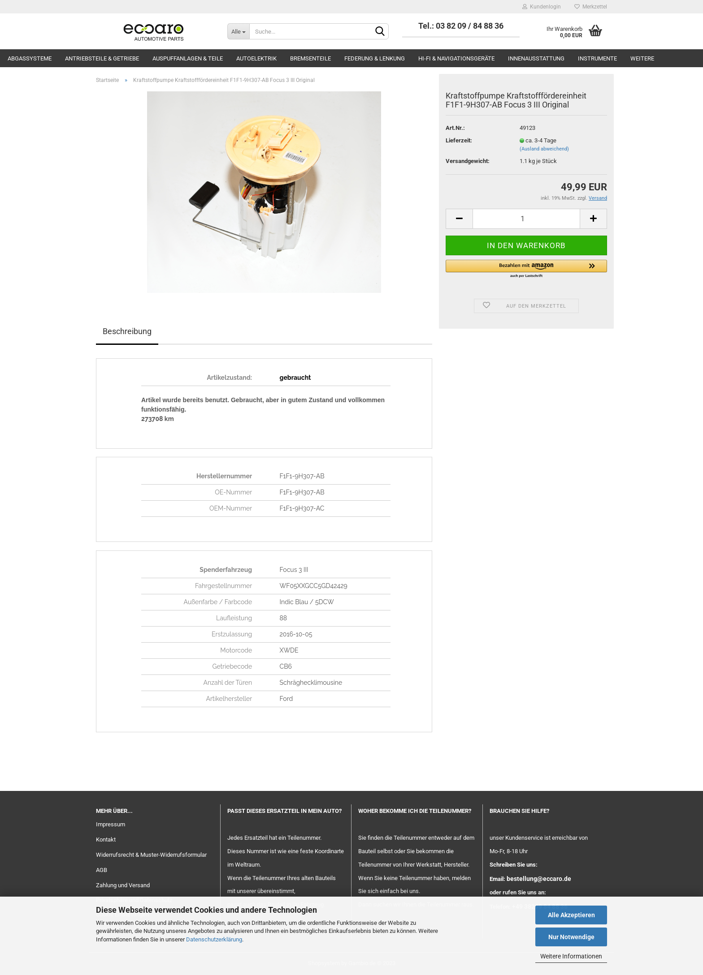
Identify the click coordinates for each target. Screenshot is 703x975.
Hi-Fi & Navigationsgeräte (456, 58)
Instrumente (597, 58)
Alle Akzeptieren (571, 915)
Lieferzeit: (459, 140)
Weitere (642, 58)
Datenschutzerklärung (214, 939)
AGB (101, 870)
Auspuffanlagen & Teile (187, 58)
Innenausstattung (536, 58)
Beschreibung (127, 331)
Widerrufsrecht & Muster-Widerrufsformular (151, 854)
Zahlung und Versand (123, 885)
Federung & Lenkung (374, 58)
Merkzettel (590, 7)
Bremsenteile (310, 58)
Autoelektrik (256, 58)
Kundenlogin (541, 7)
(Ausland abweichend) (544, 149)
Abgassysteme (30, 58)
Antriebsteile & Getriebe (102, 58)
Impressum (110, 824)
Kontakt (106, 839)
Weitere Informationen (571, 956)
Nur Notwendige (571, 937)
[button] (526, 269)
